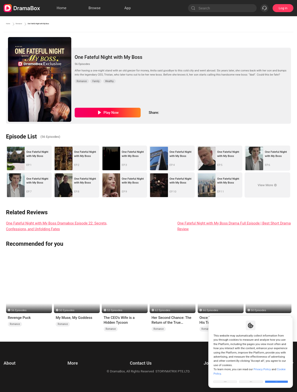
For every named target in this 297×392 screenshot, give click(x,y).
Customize (225, 378)
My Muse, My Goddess (74, 317)
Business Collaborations (133, 364)
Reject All (251, 378)
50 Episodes (66, 310)
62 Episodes (162, 310)
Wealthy (109, 81)
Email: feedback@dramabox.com (139, 358)
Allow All (276, 378)
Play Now (111, 112)
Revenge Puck (19, 317)
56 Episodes (18, 310)
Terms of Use (13, 358)
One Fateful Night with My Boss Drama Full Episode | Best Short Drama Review (234, 226)
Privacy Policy (13, 364)
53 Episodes (114, 310)
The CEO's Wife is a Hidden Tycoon (119, 320)
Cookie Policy (13, 370)
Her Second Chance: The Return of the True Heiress (171, 320)
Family (95, 81)
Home (11, 24)
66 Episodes (210, 310)
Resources (74, 358)
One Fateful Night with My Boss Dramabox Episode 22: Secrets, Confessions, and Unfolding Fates (56, 226)
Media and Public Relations (135, 370)
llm (69, 364)
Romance (29, 24)
